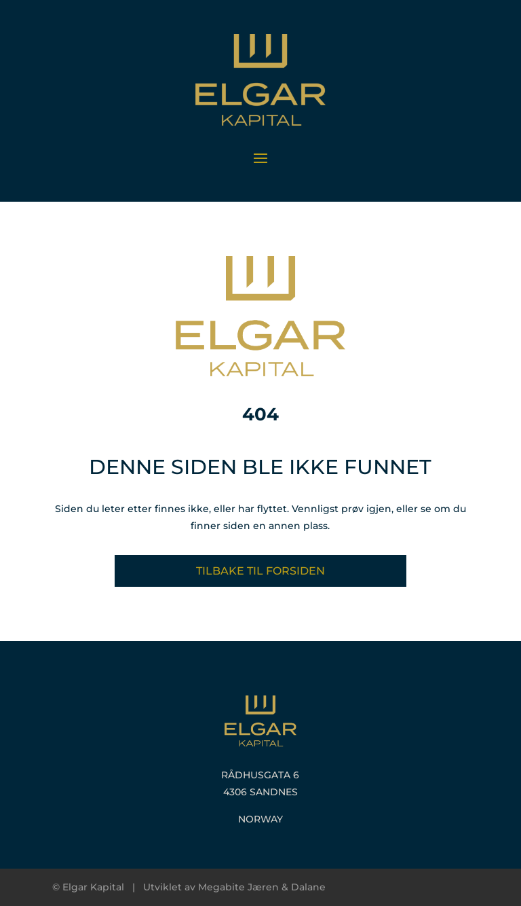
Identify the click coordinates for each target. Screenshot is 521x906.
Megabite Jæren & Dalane (262, 887)
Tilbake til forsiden (260, 570)
